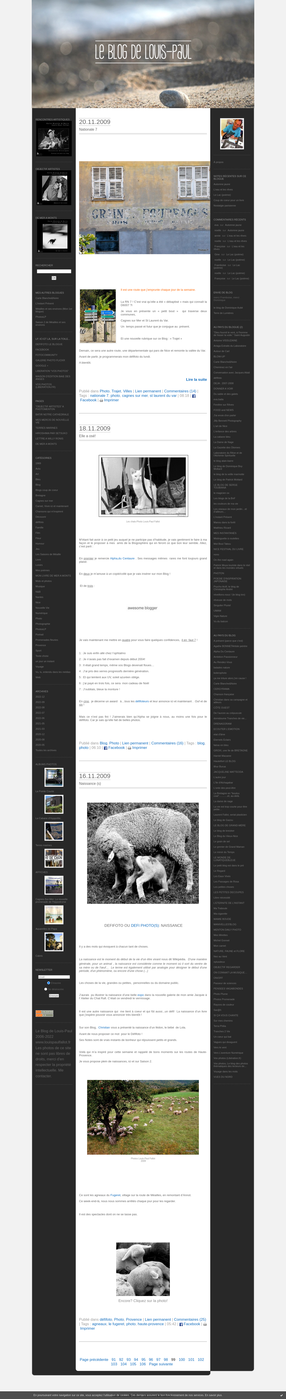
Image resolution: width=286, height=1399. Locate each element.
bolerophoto (220, 673)
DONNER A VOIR (223, 388)
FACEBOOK (42, 349)
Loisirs (39, 565)
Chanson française (224, 694)
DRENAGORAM (222, 723)
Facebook (114, 748)
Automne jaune (222, 184)
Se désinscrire (54, 989)
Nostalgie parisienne (225, 205)
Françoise (219, 246)
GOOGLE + (42, 365)
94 (136, 1360)
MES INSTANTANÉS (225, 533)
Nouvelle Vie (42, 607)
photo (115, 396)
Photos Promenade (224, 999)
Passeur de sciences (225, 983)
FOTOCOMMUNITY (46, 355)
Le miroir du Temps (224, 852)
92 (121, 1360)
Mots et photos (44, 581)
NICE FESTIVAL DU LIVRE (229, 549)
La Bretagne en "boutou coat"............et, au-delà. (227, 794)
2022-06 (40, 718)
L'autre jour (220, 777)
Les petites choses (224, 887)
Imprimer (109, 400)
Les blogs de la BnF (224, 498)
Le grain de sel (222, 841)
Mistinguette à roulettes (226, 538)
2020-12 (40, 734)
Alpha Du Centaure (224, 651)
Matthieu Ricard (222, 527)
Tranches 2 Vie (222, 1031)
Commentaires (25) (190, 1319)
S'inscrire (54, 983)
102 (201, 1360)
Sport (38, 650)
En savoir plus (213, 1395)
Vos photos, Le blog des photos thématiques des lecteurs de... (231, 1064)
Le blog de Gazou (223, 820)
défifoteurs (142, 701)
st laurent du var (163, 396)
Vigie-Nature (220, 616)
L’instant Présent (45, 303)
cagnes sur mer (135, 396)
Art (37, 474)
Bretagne (41, 495)
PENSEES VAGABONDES (228, 988)
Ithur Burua (220, 766)
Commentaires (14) (180, 391)
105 (133, 1364)
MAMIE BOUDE (222, 919)
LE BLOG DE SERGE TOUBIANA (226, 486)
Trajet (116, 391)
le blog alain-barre (223, 460)
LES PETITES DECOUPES (229, 892)
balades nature (222, 667)
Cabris (39, 955)
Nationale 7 (88, 129)
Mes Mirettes (221, 935)
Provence (41, 645)
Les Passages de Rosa (226, 881)
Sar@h (217, 1010)
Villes (127, 391)
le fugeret (116, 1324)
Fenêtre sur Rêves (224, 404)
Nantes (39, 597)
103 (114, 1364)
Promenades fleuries (47, 640)
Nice (38, 602)
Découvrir (41, 516)
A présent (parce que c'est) (228, 640)
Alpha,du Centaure (122, 558)
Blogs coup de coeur (47, 490)
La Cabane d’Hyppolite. (48, 818)
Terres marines (44, 845)
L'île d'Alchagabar (223, 782)
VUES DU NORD (223, 1077)
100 (182, 1360)
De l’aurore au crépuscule (228, 713)
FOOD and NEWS (223, 410)
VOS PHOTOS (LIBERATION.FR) (46, 385)
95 (143, 1360)
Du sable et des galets (226, 394)
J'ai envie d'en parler (225, 415)
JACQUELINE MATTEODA (228, 772)
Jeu (38, 549)
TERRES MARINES (46, 427)
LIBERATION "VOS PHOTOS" (52, 371)
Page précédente (94, 1360)
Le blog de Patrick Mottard (228, 479)
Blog (38, 484)
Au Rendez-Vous (223, 662)
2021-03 (40, 728)
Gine (217, 254)
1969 (38, 463)
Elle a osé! (87, 436)
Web (38, 677)
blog (201, 743)
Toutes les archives (46, 750)
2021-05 (40, 723)
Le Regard (219, 870)
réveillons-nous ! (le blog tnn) (229, 594)
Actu (38, 468)
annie (217, 235)
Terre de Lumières (223, 313)
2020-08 (40, 739)
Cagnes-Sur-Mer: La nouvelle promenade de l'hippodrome (52, 900)
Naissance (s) (90, 783)
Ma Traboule (220, 908)
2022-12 (40, 696)
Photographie (43, 623)
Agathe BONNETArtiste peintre (230, 646)
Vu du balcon (221, 621)
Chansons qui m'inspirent (49, 511)
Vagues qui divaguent (225, 1042)
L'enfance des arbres (225, 431)
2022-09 (40, 702)
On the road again (223, 559)
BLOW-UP (219, 356)
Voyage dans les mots (226, 1071)
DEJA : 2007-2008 (223, 383)
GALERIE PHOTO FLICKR (50, 360)
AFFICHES (42, 872)
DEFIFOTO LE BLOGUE (49, 344)
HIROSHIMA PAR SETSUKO (51, 433)
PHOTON (219, 573)
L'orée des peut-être (225, 788)
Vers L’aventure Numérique (228, 1052)
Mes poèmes (43, 570)
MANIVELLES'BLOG (225, 924)
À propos (218, 162)
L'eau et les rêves (223, 189)
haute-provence (151, 1324)
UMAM (217, 610)
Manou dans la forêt (224, 522)
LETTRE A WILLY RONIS (49, 438)
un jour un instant (45, 661)
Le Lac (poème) (222, 195)
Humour (40, 543)
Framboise (220, 265)
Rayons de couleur (224, 1004)
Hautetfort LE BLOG (225, 761)
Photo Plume (221, 994)
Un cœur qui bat (222, 1036)
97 (158, 1360)
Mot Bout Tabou (222, 543)
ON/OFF (218, 978)
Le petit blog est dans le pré (229, 865)
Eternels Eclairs (222, 739)
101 (191, 1360)
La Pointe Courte (45, 791)
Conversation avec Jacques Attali (232, 372)
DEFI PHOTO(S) (145, 925)
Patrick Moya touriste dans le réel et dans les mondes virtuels (232, 566)
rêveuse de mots (223, 600)
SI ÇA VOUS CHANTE (226, 1015)
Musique (40, 586)
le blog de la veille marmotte (229, 474)
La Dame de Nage (223, 442)
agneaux (99, 1324)
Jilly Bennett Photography (228, 420)
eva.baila (218, 399)
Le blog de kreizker (224, 830)
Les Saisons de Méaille (48, 554)
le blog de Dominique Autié (228, 307)
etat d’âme (219, 734)
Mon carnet (220, 945)
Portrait (39, 634)
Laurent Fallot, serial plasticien (230, 814)
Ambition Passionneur (226, 656)
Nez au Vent (220, 956)
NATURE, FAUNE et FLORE (229, 951)
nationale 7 (99, 396)
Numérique (42, 613)
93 (128, 1360)
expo (141, 995)
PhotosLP (41, 316)
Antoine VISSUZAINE (225, 340)
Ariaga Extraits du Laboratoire (230, 345)
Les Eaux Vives (222, 876)
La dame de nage (223, 801)
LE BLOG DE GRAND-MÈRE (230, 825)
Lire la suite (196, 379)
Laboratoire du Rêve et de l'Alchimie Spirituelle (228, 454)
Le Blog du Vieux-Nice (226, 836)
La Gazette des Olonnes (227, 447)
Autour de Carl (221, 351)
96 (151, 1360)
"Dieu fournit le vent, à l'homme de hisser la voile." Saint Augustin (232, 333)
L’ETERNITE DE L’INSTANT (229, 903)
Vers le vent (220, 1047)
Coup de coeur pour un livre (229, 200)
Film (38, 533)
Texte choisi (42, 656)
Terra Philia (220, 1026)
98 (166, 1360)
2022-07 (40, 712)
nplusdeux (219, 961)
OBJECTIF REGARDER (227, 967)
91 (114, 1360)
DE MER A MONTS (46, 444)
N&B (38, 591)
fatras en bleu (221, 745)
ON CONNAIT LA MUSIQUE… (230, 972)
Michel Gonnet (221, 940)
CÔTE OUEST (222, 707)
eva (216, 225)
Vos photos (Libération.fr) (227, 1058)
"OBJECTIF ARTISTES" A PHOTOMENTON (50, 407)
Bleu (38, 479)
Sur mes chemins (223, 1020)
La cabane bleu (222, 436)
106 (142, 1364)
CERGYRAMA (221, 689)
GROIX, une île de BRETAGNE (231, 750)
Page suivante (161, 1364)
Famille (39, 527)
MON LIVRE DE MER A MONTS (53, 575)
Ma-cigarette (220, 913)
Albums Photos (46, 764)
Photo (39, 618)
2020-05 (40, 745)
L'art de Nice (220, 426)
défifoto (40, 522)
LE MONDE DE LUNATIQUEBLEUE (225, 858)
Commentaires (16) (167, 743)
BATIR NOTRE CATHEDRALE (52, 414)
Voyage (40, 666)
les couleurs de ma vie (226, 503)
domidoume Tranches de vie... (230, 718)
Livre (38, 559)
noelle (217, 230)
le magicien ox (221, 493)
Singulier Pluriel (222, 605)
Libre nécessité (222, 897)
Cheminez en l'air (223, 367)
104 (123, 1364)
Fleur (38, 538)
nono (216, 554)
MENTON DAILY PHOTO (227, 929)
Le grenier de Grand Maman (229, 846)
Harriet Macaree (222, 755)
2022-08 (40, 707)
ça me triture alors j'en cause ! (230, 678)
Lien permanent (148, 391)
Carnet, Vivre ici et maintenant (52, 506)
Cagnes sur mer (44, 500)
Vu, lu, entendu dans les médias (53, 672)
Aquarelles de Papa (46, 928)
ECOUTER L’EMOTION (227, 729)
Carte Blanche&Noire (47, 298)
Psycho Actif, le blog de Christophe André (226, 588)
